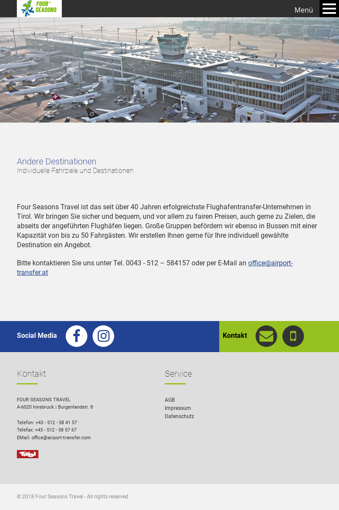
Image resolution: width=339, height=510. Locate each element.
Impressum (178, 408)
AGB (170, 400)
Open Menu (329, 8)
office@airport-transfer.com (61, 438)
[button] (320, 491)
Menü (303, 9)
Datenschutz (179, 416)
